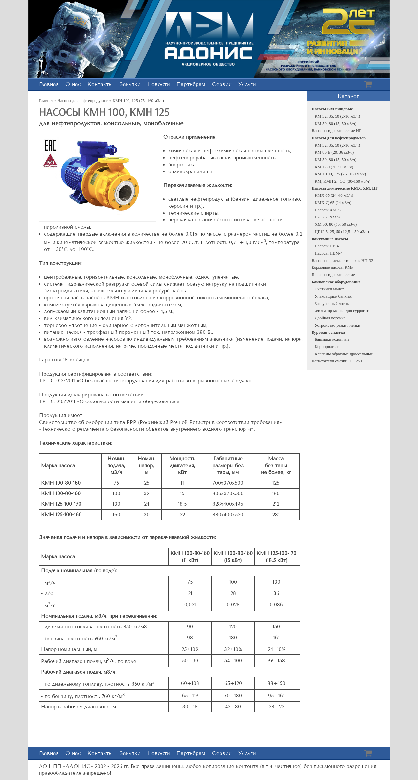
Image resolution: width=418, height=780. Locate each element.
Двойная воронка (330, 318)
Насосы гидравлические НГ (336, 130)
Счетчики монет (329, 289)
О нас (73, 84)
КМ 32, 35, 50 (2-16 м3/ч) (337, 116)
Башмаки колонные (332, 339)
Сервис (222, 84)
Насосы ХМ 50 (328, 217)
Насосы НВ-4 (327, 246)
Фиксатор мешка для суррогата (342, 311)
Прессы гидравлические (333, 274)
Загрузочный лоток (332, 303)
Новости (158, 84)
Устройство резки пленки (337, 325)
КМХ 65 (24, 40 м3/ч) (334, 195)
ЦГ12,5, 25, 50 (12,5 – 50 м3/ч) (342, 231)
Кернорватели (327, 346)
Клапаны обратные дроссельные (344, 354)
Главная (49, 84)
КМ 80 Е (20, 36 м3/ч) (334, 152)
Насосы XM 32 (328, 210)
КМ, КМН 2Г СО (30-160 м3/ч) (342, 181)
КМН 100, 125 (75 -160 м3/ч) (340, 174)
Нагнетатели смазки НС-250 (337, 361)
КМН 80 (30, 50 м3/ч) (334, 167)
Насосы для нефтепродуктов (83, 100)
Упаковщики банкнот (334, 296)
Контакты (100, 84)
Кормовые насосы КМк (332, 267)
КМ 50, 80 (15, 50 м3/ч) (336, 123)
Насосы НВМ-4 (329, 253)
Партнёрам (190, 84)
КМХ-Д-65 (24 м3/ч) (333, 202)
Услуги (247, 84)
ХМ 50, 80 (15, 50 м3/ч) (336, 224)
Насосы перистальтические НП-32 (342, 260)
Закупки (130, 84)
